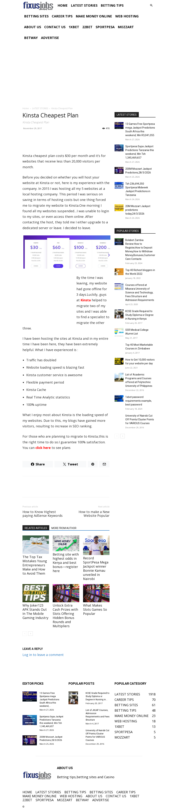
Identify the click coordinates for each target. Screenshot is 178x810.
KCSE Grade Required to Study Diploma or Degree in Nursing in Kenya (139, 315)
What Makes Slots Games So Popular (95, 609)
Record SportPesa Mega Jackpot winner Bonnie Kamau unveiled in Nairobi (95, 568)
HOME (63, 5)
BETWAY (31, 38)
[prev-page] (24, 633)
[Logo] (39, 5)
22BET (87, 27)
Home (25, 108)
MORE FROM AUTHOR (63, 528)
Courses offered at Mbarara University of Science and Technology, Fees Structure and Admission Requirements (139, 292)
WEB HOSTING (127, 16)
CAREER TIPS (62, 16)
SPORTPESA (105, 27)
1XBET (74, 27)
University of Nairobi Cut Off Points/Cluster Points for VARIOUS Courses (139, 419)
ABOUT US (32, 27)
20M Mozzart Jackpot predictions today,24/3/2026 (137, 210)
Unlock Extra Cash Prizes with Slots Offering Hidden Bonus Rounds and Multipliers (65, 615)
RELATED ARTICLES (36, 528)
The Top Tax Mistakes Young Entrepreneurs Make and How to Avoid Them (34, 565)
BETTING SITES (36, 16)
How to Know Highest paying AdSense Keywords (42, 513)
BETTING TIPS (112, 5)
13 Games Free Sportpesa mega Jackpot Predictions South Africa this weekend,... (49, 699)
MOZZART (126, 27)
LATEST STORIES (84, 5)
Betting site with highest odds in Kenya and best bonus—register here (66, 562)
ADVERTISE (50, 38)
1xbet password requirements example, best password (138, 401)
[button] (151, 5)
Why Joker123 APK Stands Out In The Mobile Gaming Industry (35, 611)
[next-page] (30, 633)
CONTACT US (54, 27)
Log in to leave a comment (43, 655)
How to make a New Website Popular (94, 513)
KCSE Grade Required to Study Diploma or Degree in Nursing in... (97, 696)
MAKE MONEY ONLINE (94, 16)
